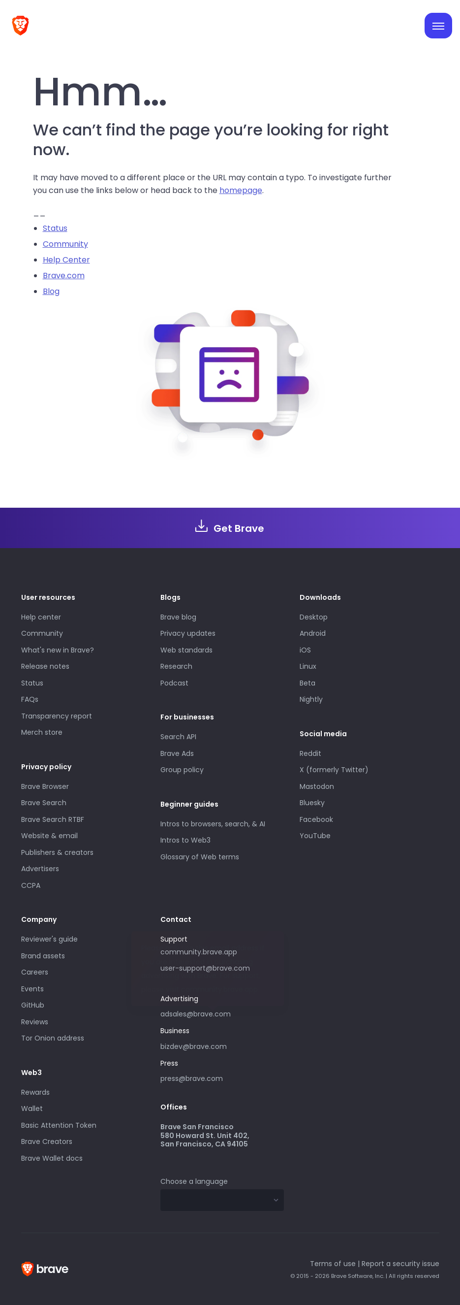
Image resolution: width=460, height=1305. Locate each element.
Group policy (182, 770)
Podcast (174, 683)
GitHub (32, 1005)
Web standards (186, 650)
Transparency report (56, 716)
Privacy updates (187, 633)
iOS (305, 650)
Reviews (34, 1022)
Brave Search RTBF (52, 819)
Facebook (316, 819)
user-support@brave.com (205, 968)
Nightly (311, 699)
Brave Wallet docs (52, 1158)
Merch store (41, 732)
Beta (307, 683)
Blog (51, 291)
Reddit (310, 753)
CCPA (30, 885)
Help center (41, 617)
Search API (178, 737)
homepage (240, 190)
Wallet (32, 1108)
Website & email (49, 836)
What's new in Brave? (57, 650)
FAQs (29, 699)
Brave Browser (45, 786)
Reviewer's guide (49, 939)
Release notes (45, 666)
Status (55, 228)
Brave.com (64, 275)
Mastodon (317, 786)
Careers (34, 972)
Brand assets (43, 956)
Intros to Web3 (185, 840)
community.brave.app (198, 952)
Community (65, 244)
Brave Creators (46, 1141)
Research (176, 666)
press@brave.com (191, 1078)
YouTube (315, 836)
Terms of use (333, 1264)
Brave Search (43, 803)
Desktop (314, 617)
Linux (308, 666)
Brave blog (178, 617)
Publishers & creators (57, 852)
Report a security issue (400, 1264)
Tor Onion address (52, 1038)
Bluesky (312, 803)
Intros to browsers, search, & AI (212, 824)
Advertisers (40, 869)
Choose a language (194, 1181)
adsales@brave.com (222, 1013)
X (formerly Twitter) (334, 770)
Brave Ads (177, 753)
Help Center (66, 259)
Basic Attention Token (58, 1125)
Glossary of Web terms (199, 857)
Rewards (35, 1092)
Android (313, 633)
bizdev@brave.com (193, 1046)
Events (32, 989)
